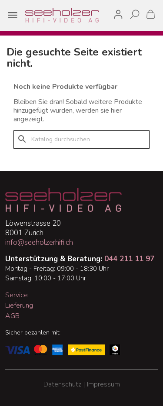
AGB (12, 316)
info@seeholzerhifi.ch (39, 242)
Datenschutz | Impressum (81, 384)
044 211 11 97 (129, 259)
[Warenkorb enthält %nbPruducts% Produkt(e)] (150, 14)
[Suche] (81, 139)
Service (16, 295)
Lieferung (19, 305)
